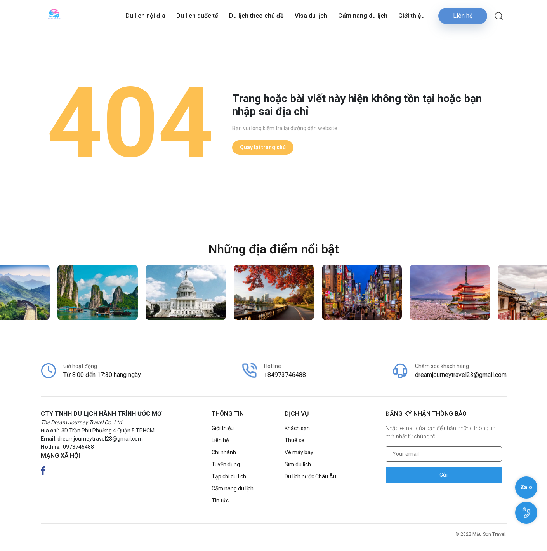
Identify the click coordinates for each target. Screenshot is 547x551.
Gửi (443, 475)
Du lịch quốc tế (197, 15)
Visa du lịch (311, 15)
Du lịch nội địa (145, 15)
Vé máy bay (299, 452)
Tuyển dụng (226, 464)
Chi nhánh (224, 452)
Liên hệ (462, 15)
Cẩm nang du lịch (362, 15)
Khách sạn (297, 428)
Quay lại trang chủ (263, 147)
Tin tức (220, 500)
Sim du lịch (298, 464)
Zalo (526, 487)
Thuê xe (294, 440)
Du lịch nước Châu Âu (310, 476)
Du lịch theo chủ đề (256, 15)
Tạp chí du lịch (229, 476)
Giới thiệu (411, 15)
